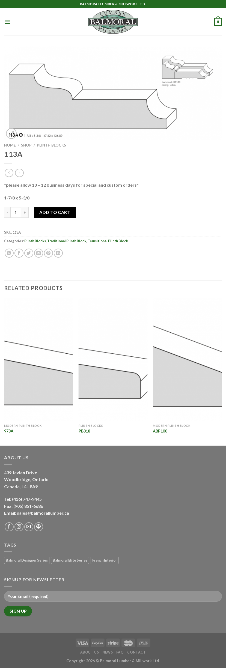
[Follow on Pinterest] (38, 526)
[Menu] (7, 21)
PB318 (84, 431)
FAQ (120, 652)
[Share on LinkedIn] (58, 253)
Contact (136, 652)
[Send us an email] (28, 526)
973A (8, 431)
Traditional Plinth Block (66, 241)
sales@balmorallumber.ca (43, 512)
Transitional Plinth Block (108, 241)
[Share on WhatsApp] (9, 253)
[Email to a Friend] (38, 253)
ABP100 (160, 431)
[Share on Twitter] (28, 253)
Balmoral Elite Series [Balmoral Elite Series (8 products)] (70, 560)
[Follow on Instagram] (18, 526)
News (107, 652)
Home (10, 145)
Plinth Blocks (51, 145)
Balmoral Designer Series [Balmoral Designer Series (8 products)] (27, 560)
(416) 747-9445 (27, 499)
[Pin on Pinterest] (48, 253)
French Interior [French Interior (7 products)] (104, 560)
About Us (89, 652)
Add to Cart (54, 212)
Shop (26, 145)
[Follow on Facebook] (9, 526)
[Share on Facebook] (18, 253)
